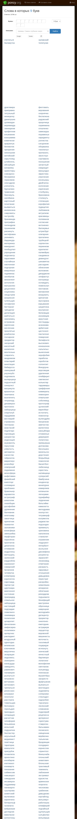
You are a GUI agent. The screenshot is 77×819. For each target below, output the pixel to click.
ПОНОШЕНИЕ (44, 162)
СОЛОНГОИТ (43, 364)
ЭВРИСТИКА (43, 174)
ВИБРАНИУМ (9, 809)
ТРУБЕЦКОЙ (43, 240)
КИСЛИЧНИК (9, 328)
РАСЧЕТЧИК (9, 718)
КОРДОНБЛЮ (9, 561)
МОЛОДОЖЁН (44, 612)
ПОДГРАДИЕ (9, 609)
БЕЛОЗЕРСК (9, 706)
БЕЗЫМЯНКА (9, 724)
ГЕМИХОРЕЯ (43, 394)
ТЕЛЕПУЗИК (43, 43)
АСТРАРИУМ (43, 627)
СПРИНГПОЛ (43, 751)
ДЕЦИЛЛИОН (9, 289)
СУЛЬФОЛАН (43, 815)
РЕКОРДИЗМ (43, 594)
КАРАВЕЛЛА (9, 494)
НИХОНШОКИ (9, 152)
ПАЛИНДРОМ (9, 225)
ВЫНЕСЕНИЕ (43, 352)
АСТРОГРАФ (9, 497)
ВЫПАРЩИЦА (10, 379)
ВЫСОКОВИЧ (43, 343)
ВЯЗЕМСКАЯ (9, 645)
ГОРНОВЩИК (9, 434)
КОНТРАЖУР (43, 279)
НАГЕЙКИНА (9, 198)
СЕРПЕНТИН (43, 243)
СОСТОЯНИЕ (9, 594)
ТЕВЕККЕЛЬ (43, 769)
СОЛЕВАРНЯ (9, 485)
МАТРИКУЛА (9, 388)
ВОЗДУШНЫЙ (9, 639)
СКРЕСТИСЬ (43, 470)
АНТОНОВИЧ (9, 685)
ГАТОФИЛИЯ (9, 304)
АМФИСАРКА (9, 627)
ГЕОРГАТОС (43, 784)
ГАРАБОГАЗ (43, 358)
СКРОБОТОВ (43, 361)
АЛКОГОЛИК (9, 500)
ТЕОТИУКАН (9, 425)
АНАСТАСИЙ (9, 428)
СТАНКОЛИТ (43, 536)
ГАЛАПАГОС (9, 805)
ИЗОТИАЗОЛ (9, 763)
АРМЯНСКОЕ (43, 781)
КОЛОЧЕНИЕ (43, 186)
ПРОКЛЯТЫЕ (9, 331)
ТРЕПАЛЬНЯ (9, 688)
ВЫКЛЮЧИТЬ (9, 397)
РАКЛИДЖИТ (9, 636)
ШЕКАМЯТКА (43, 261)
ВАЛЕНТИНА (43, 428)
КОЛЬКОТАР (43, 382)
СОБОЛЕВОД (43, 400)
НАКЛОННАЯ (9, 264)
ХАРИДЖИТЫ (43, 137)
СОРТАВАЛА (43, 159)
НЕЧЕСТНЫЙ (43, 654)
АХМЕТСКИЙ (9, 793)
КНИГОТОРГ (8, 482)
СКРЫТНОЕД (9, 159)
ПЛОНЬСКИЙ (43, 757)
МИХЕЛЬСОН (43, 452)
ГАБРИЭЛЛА (9, 458)
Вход (72, 2)
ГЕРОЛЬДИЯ (9, 709)
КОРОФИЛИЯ (43, 204)
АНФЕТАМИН (9, 476)
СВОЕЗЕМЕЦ (9, 319)
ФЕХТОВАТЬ (43, 107)
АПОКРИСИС (43, 588)
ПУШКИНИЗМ (9, 228)
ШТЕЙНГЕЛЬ (9, 162)
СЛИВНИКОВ (43, 709)
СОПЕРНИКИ (43, 694)
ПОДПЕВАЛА (9, 376)
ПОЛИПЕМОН (9, 630)
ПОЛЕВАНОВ (43, 219)
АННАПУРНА (43, 485)
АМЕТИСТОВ (43, 425)
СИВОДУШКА (9, 778)
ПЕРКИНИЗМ (43, 246)
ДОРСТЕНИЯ (43, 455)
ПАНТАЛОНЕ (43, 334)
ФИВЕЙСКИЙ (9, 479)
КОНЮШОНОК (43, 346)
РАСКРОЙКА (43, 582)
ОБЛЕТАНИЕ (43, 591)
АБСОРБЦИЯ (9, 165)
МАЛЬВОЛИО (9, 285)
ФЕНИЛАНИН (9, 624)
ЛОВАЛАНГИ (9, 612)
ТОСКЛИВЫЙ (43, 642)
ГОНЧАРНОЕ (9, 337)
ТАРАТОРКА (9, 745)
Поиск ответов (30, 2)
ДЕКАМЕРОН (9, 403)
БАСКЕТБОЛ (43, 464)
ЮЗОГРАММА (9, 137)
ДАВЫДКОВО (43, 793)
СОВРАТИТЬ (9, 355)
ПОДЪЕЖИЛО (43, 597)
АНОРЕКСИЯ (9, 298)
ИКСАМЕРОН (9, 781)
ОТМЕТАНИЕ (43, 564)
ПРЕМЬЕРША (44, 443)
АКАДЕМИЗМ (9, 358)
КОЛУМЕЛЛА (43, 518)
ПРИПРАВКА (9, 110)
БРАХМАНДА (9, 219)
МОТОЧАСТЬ (43, 639)
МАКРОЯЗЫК (9, 270)
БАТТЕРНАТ (9, 307)
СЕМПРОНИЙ (9, 467)
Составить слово (45, 2)
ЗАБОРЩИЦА (9, 603)
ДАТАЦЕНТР (43, 615)
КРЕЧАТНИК (43, 298)
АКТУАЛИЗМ (43, 213)
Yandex (31, 36)
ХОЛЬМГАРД (43, 669)
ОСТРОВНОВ (9, 322)
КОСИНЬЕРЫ (43, 180)
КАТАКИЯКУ (9, 168)
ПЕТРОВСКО (9, 679)
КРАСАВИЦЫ (43, 216)
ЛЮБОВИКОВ (43, 210)
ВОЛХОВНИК (43, 270)
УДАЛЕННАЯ (43, 373)
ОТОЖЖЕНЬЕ (43, 434)
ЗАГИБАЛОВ (9, 276)
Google (19, 36)
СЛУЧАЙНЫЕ (9, 261)
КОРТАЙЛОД (43, 796)
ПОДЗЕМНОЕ (9, 470)
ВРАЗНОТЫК (9, 391)
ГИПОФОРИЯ (9, 721)
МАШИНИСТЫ (44, 636)
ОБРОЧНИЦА (43, 606)
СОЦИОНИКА (9, 292)
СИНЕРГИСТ (9, 385)
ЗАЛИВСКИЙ (43, 40)
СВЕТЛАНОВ (43, 666)
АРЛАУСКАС (9, 633)
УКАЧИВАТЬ (9, 237)
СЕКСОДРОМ (9, 183)
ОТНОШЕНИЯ (43, 573)
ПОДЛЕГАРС (9, 431)
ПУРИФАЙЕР (43, 497)
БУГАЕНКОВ (9, 570)
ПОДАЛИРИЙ (43, 712)
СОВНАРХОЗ (9, 174)
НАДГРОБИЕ (43, 700)
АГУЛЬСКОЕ (43, 549)
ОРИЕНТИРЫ (9, 171)
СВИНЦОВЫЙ (9, 370)
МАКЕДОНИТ (9, 246)
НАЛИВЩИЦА (44, 473)
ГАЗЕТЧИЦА (9, 742)
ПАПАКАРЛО (9, 787)
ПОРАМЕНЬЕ (43, 134)
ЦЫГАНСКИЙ (43, 406)
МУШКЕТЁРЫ (44, 675)
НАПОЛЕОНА (43, 533)
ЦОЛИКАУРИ (9, 122)
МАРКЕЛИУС (9, 461)
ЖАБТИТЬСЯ (9, 316)
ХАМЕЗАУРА (43, 131)
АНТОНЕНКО (43, 225)
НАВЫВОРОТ (9, 775)
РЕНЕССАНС (9, 691)
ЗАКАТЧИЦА (9, 518)
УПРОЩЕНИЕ (9, 252)
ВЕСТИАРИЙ (9, 419)
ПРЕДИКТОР (9, 340)
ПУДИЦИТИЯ (43, 207)
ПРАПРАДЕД (9, 597)
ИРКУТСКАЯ (43, 319)
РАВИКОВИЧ (9, 669)
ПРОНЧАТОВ (9, 542)
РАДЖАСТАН (43, 521)
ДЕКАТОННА (9, 545)
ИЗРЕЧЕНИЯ (43, 189)
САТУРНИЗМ (43, 143)
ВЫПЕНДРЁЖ (44, 419)
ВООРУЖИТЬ (43, 295)
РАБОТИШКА (43, 802)
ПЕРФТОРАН (9, 536)
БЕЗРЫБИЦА (43, 458)
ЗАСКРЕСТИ (43, 679)
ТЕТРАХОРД (9, 400)
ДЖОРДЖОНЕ (44, 273)
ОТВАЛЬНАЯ (43, 397)
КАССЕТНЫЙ (9, 346)
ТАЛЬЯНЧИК (43, 739)
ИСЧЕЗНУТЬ (43, 648)
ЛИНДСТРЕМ (9, 295)
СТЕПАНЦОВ (43, 201)
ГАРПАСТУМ (9, 585)
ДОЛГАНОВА (43, 446)
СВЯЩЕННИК (43, 733)
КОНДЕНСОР (43, 482)
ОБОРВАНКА (43, 146)
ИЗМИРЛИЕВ (43, 488)
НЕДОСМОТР (9, 255)
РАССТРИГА (9, 700)
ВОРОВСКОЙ (43, 633)
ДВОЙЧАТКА (43, 183)
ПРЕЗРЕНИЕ (9, 149)
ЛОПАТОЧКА (43, 440)
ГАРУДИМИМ (9, 415)
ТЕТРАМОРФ (43, 515)
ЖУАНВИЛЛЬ (9, 443)
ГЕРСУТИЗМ (9, 446)
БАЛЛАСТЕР (9, 733)
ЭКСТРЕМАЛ (43, 775)
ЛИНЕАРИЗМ (9, 128)
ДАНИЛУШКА (9, 119)
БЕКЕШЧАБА (43, 754)
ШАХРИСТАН (9, 437)
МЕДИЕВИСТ (9, 739)
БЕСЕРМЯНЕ (9, 177)
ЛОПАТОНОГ (43, 660)
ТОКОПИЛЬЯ (43, 149)
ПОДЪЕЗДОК (43, 524)
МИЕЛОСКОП (9, 591)
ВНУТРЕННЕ (43, 310)
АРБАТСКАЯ (43, 328)
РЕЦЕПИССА (43, 715)
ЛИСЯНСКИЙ (43, 706)
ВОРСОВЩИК (43, 370)
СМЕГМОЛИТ (43, 379)
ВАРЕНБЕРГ (43, 409)
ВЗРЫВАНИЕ (43, 304)
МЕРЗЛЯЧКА (9, 651)
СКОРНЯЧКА (43, 113)
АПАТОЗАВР (9, 515)
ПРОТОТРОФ (43, 403)
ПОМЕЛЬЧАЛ (43, 285)
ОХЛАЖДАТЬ (43, 282)
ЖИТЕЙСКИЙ (9, 155)
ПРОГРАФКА (9, 222)
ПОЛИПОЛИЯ (9, 618)
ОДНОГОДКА (9, 642)
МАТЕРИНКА (9, 243)
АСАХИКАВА (43, 325)
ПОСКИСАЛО (43, 730)
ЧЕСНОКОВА (43, 787)
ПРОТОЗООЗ (9, 406)
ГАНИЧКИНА (9, 394)
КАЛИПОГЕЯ (9, 349)
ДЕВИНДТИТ (43, 258)
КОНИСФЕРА (9, 530)
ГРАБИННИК (43, 790)
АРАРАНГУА (9, 143)
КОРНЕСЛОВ (43, 748)
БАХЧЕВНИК (9, 512)
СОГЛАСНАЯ (43, 222)
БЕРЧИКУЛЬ (9, 195)
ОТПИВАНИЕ (9, 549)
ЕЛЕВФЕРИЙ (44, 805)
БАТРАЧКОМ (43, 422)
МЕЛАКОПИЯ (43, 292)
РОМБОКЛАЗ (9, 334)
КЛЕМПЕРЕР (9, 576)
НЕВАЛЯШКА (43, 585)
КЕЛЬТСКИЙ (9, 727)
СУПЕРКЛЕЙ (43, 476)
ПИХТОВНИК (43, 289)
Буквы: (10, 21)
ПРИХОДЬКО (9, 712)
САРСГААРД (9, 582)
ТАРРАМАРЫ (43, 385)
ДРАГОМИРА (9, 107)
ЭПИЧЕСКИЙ (43, 651)
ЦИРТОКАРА (9, 588)
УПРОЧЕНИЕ (43, 177)
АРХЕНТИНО (9, 757)
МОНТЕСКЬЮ (9, 352)
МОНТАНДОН (43, 688)
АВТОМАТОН (9, 452)
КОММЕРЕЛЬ (43, 391)
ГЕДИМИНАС (9, 273)
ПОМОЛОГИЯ (43, 461)
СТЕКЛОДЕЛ (43, 697)
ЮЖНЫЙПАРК (44, 431)
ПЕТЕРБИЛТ (43, 545)
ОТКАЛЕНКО (43, 128)
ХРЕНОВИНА (43, 530)
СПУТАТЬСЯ (9, 40)
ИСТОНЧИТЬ (43, 412)
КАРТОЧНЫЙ (9, 201)
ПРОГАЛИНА (43, 237)
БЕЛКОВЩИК (43, 313)
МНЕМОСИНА (9, 210)
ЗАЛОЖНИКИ (9, 527)
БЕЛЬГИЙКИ (43, 503)
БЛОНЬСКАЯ (43, 763)
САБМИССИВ (9, 772)
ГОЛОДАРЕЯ (43, 745)
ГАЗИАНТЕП (9, 524)
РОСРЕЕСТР (43, 555)
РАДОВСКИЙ (43, 119)
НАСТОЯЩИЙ (9, 606)
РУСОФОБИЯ (9, 506)
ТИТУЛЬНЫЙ (9, 113)
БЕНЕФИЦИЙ (44, 600)
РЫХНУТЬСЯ (9, 675)
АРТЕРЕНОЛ (43, 718)
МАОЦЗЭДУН (43, 171)
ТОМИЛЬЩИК (9, 703)
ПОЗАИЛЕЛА (9, 754)
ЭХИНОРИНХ (9, 660)
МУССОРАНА (43, 301)
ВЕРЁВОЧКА (43, 736)
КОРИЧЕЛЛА (9, 579)
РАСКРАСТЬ (43, 567)
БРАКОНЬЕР (9, 491)
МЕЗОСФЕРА (9, 473)
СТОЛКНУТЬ (43, 198)
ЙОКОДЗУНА (43, 367)
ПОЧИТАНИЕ (9, 204)
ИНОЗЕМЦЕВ (43, 316)
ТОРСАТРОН (43, 703)
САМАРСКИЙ (9, 567)
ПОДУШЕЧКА (9, 730)
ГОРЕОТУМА (43, 721)
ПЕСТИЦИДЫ (43, 322)
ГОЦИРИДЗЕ (43, 645)
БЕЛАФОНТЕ (43, 340)
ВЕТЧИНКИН (9, 682)
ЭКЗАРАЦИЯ (9, 654)
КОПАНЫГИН (43, 491)
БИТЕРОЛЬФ (9, 802)
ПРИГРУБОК (9, 751)
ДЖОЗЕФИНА (44, 552)
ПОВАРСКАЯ (43, 337)
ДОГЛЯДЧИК (9, 812)
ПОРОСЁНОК (9, 539)
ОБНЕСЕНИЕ (43, 267)
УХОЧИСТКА (43, 140)
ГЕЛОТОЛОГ (9, 697)
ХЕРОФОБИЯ (43, 355)
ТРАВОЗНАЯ (9, 192)
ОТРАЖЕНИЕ (43, 539)
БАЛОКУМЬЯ (43, 228)
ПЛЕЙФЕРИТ (43, 376)
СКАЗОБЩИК (9, 503)
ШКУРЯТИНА (43, 307)
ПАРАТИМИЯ (9, 258)
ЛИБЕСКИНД (43, 467)
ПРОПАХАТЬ (43, 152)
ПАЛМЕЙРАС (43, 252)
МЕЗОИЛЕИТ (9, 279)
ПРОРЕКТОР (43, 618)
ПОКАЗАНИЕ (9, 769)
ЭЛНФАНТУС (43, 276)
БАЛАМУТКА (9, 43)
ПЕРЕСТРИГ (43, 579)
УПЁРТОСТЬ (9, 449)
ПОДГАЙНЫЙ (43, 809)
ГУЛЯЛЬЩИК (9, 301)
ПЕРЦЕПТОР (43, 630)
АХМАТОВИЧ (43, 760)
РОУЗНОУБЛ (9, 373)
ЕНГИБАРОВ (9, 760)
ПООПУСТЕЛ (43, 512)
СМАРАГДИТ (43, 168)
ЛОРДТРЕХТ (43, 542)
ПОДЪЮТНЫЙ (9, 382)
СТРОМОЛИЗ (9, 422)
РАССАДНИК (43, 264)
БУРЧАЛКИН (9, 189)
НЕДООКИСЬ (9, 657)
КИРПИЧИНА (9, 799)
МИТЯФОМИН (10, 234)
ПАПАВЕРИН (9, 672)
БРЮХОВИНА (43, 195)
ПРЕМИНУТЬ (43, 527)
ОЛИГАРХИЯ (43, 234)
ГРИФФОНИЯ (44, 388)
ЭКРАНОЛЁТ (43, 558)
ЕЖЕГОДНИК (43, 624)
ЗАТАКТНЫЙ (43, 165)
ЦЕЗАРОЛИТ (9, 621)
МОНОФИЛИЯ (44, 663)
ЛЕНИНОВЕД (43, 561)
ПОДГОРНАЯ (9, 267)
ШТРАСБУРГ (43, 231)
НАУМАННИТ (9, 564)
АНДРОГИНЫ (9, 552)
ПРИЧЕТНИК (9, 521)
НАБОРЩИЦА (9, 409)
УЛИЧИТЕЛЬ (9, 186)
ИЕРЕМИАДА (9, 125)
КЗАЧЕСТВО (9, 455)
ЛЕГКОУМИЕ (43, 494)
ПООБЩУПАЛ (9, 249)
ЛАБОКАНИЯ (43, 772)
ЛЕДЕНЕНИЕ (43, 500)
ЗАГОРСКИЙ (9, 343)
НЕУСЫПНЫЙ (9, 736)
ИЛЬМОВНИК (9, 134)
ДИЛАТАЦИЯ (9, 313)
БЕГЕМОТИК (9, 146)
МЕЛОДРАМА (44, 509)
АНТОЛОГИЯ (9, 282)
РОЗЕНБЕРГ (9, 464)
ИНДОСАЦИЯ (9, 440)
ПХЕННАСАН (43, 672)
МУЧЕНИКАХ (9, 796)
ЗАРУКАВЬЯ (43, 570)
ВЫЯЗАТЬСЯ (43, 685)
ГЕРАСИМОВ (9, 180)
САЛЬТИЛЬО (43, 349)
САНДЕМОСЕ (43, 255)
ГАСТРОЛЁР (9, 216)
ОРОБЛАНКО (9, 488)
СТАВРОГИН (43, 724)
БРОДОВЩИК (43, 742)
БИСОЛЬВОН (43, 449)
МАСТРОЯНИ (43, 603)
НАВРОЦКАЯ (43, 609)
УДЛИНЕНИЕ (9, 509)
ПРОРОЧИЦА (43, 122)
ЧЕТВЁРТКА (9, 573)
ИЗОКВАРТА (9, 766)
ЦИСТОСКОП (43, 331)
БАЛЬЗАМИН (43, 727)
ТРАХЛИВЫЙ (43, 766)
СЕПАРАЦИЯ (9, 715)
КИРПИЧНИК (9, 325)
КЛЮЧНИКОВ (9, 648)
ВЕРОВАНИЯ (43, 110)
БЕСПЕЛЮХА (43, 116)
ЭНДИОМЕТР (43, 691)
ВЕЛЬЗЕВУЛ (43, 799)
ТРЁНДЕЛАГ (9, 310)
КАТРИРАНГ (9, 694)
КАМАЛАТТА (43, 506)
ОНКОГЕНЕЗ (43, 621)
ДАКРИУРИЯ (43, 437)
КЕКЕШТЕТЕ (9, 748)
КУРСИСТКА (43, 778)
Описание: (9, 30)
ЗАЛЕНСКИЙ (9, 558)
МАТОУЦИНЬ (9, 555)
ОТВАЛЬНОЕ (9, 600)
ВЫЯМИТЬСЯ (9, 207)
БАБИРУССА (9, 367)
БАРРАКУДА (9, 240)
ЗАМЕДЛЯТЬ (9, 666)
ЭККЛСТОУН (43, 155)
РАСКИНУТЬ (9, 231)
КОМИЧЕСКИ (9, 140)
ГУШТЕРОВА (9, 790)
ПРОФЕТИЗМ (9, 131)
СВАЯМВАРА (9, 615)
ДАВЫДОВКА (43, 576)
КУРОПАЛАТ (43, 249)
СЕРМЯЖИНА (43, 125)
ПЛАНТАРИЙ (9, 361)
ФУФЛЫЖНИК (44, 682)
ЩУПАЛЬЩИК (44, 812)
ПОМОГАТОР (43, 415)
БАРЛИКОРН (43, 657)
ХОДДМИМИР (9, 784)
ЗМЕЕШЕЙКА (9, 533)
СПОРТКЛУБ (9, 412)
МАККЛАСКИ (9, 815)
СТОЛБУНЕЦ (43, 192)
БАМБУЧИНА (43, 479)
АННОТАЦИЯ (9, 364)
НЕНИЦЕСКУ (9, 116)
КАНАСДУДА (9, 663)
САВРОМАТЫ (9, 213)
